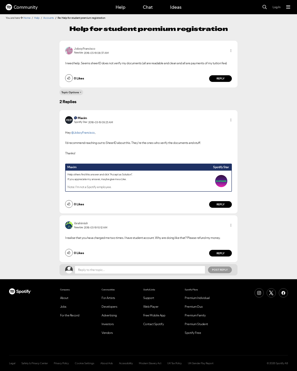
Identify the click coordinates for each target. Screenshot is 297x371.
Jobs (63, 306)
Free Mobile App (154, 315)
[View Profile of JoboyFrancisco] (84, 48)
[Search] (264, 7)
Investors (108, 324)
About (64, 298)
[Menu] (288, 7)
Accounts (48, 18)
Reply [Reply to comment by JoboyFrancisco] (220, 78)
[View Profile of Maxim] (82, 118)
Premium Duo (194, 306)
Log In (276, 7)
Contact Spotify (153, 324)
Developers (109, 306)
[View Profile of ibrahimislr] (81, 223)
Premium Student (196, 324)
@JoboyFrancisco (83, 132)
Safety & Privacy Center (34, 363)
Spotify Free (193, 333)
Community (22, 7)
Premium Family (195, 315)
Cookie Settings (84, 363)
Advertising (109, 315)
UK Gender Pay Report (200, 363)
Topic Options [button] (70, 92)
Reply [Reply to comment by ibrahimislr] (220, 253)
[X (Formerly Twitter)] (271, 292)
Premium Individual (197, 298)
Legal (12, 363)
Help (120, 7)
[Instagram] (259, 292)
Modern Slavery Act (150, 363)
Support (148, 298)
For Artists (108, 298)
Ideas (175, 7)
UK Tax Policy (174, 363)
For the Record (69, 315)
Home (26, 18)
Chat (148, 7)
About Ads (106, 363)
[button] (231, 50)
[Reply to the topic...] (140, 270)
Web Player (151, 306)
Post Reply (220, 270)
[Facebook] (283, 292)
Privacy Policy (61, 363)
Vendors (107, 333)
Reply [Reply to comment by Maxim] (220, 204)
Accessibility (126, 363)
